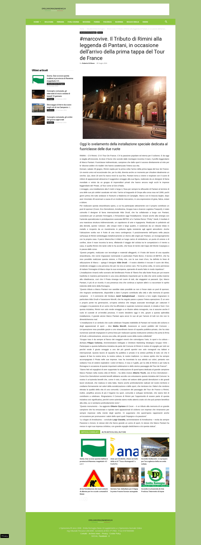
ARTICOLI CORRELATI (90, 432)
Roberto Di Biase (88, 63)
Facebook (103, 536)
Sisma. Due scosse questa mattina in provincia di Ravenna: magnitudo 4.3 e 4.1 (94, 461)
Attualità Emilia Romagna (96, 29)
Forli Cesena (73, 22)
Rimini (145, 22)
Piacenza (107, 22)
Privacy (105, 533)
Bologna (49, 22)
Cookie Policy (115, 533)
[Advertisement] (122, 9)
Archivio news (94, 533)
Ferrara (60, 22)
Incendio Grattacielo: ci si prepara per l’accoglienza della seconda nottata (154, 461)
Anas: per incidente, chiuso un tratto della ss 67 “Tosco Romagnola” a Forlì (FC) (124, 461)
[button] (166, 22)
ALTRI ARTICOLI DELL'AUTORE (114, 432)
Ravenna (119, 22)
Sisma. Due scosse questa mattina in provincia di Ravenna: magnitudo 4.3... (60, 78)
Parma (97, 22)
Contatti (83, 533)
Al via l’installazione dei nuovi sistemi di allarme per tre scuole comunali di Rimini (94, 491)
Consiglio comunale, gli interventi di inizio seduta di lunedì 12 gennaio (58, 93)
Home (37, 22)
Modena (86, 22)
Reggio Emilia (133, 22)
